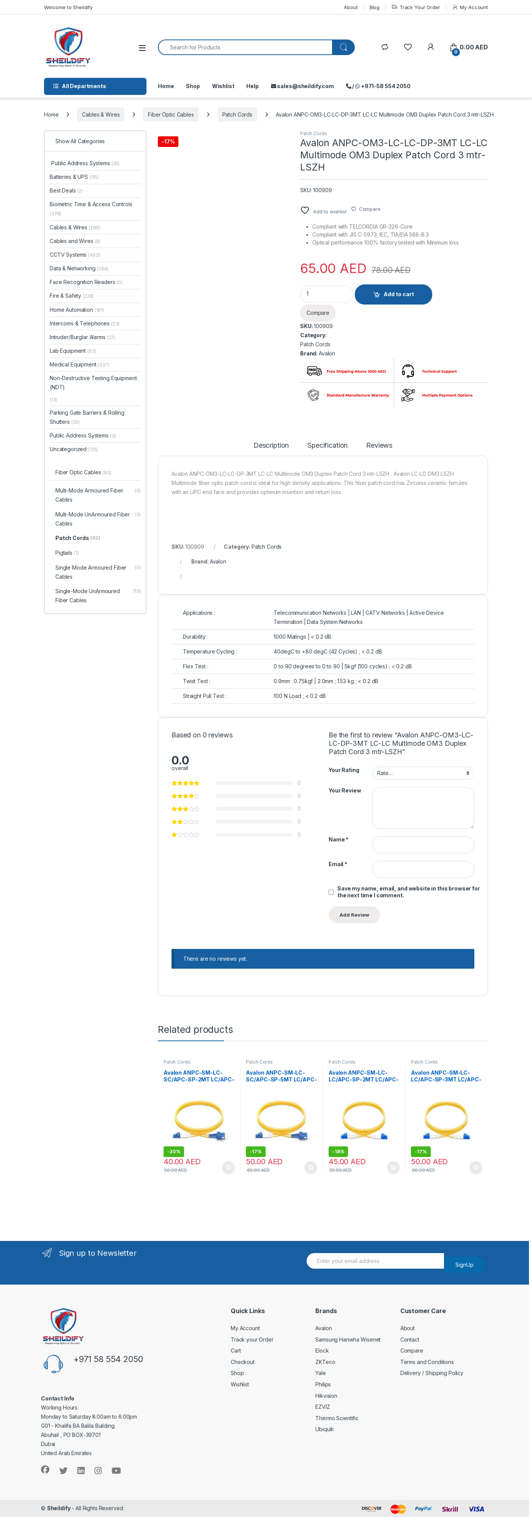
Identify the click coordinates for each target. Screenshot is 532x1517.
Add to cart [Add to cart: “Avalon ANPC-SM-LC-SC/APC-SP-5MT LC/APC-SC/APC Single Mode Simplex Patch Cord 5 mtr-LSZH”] (310, 1167)
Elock (322, 1350)
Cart (236, 1350)
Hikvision (326, 1395)
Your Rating (344, 770)
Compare (370, 209)
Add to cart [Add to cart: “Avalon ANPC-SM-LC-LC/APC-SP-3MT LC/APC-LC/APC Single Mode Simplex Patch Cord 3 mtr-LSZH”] (475, 1167)
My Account (470, 7)
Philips (323, 1384)
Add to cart (399, 294)
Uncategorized (74, 449)
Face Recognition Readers (86, 282)
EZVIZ (322, 1406)
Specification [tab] (327, 445)
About (350, 7)
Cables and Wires (75, 241)
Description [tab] (271, 445)
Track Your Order (415, 7)
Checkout (243, 1362)
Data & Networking (79, 268)
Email (338, 864)
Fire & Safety (72, 295)
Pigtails (67, 553)
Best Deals (66, 190)
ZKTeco (325, 1362)
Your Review (345, 790)
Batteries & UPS (74, 177)
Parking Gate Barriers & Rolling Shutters (87, 417)
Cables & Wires (101, 114)
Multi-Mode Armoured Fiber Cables (98, 495)
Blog (374, 7)
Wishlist (223, 86)
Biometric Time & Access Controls (91, 208)
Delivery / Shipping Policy (431, 1373)
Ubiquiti (324, 1429)
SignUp (464, 1264)
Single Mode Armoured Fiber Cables (98, 572)
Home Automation (77, 309)
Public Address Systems (85, 163)
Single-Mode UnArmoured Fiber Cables (98, 596)
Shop (193, 86)
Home (166, 86)
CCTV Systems (75, 254)
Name (338, 839)
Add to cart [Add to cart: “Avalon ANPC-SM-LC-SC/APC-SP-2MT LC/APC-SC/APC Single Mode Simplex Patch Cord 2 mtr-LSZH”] (228, 1167)
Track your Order (252, 1339)
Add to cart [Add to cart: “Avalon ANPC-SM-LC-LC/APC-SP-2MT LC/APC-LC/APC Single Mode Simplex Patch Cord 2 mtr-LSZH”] (393, 1167)
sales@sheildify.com (302, 86)
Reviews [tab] (379, 445)
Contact (409, 1339)
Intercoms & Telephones (85, 323)
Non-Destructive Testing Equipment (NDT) (93, 382)
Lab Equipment (73, 350)
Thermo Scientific (337, 1418)
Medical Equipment (80, 364)
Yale (320, 1373)
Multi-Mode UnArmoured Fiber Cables (98, 519)
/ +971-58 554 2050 (378, 86)
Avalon (327, 353)
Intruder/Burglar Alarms (82, 337)
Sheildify (59, 1508)
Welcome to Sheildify (68, 7)
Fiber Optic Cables (171, 114)
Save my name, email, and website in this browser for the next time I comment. (408, 891)
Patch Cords (237, 114)
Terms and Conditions (427, 1362)
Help (252, 86)
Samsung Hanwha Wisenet (348, 1339)
